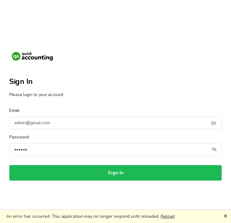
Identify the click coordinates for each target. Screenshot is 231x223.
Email (14, 110)
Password (19, 137)
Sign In (116, 172)
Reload (168, 216)
